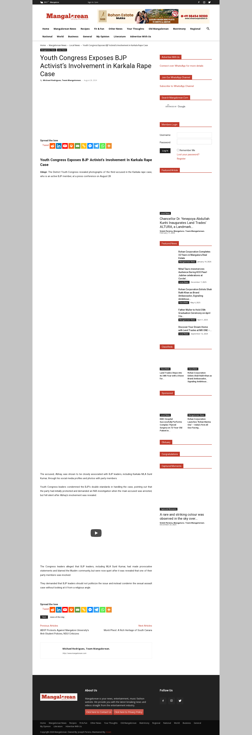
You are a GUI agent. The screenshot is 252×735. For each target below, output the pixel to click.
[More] (109, 146)
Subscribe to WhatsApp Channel (177, 86)
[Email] (77, 146)
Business (73, 36)
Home (45, 28)
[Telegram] (96, 146)
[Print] (71, 146)
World (60, 36)
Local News (74, 45)
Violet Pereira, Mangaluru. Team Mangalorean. (182, 231)
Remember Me (187, 150)
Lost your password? (188, 154)
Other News (115, 28)
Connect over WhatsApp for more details (181, 65)
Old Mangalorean (159, 28)
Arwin (108, 732)
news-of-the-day (57, 617)
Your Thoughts (135, 28)
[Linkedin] (59, 146)
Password (165, 142)
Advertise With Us (140, 36)
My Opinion (102, 36)
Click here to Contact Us (98, 712)
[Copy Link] (84, 146)
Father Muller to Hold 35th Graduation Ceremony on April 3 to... (194, 313)
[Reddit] (52, 146)
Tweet (45, 145)
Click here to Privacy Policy (128, 712)
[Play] (96, 533)
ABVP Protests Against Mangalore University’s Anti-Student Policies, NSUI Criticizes (64, 632)
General (87, 36)
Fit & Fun (99, 28)
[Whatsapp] (102, 146)
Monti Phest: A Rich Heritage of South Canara (128, 630)
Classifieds (183, 302)
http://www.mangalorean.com (74, 653)
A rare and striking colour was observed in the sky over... (182, 516)
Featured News (169, 243)
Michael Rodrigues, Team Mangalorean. (62, 80)
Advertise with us (171, 57)
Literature (120, 36)
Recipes (85, 28)
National (47, 36)
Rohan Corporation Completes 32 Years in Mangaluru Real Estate (194, 254)
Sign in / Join (93, 2)
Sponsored (167, 393)
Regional (195, 28)
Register (181, 158)
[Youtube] (65, 146)
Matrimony (179, 28)
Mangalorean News (65, 28)
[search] (183, 106)
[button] (208, 29)
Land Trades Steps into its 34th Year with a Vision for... (172, 376)
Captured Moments (171, 466)
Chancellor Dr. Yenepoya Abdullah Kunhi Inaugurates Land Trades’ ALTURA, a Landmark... (184, 223)
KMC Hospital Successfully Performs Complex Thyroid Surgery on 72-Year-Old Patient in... (171, 425)
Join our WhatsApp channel (176, 77)
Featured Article (170, 170)
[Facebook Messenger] (90, 146)
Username (165, 135)
